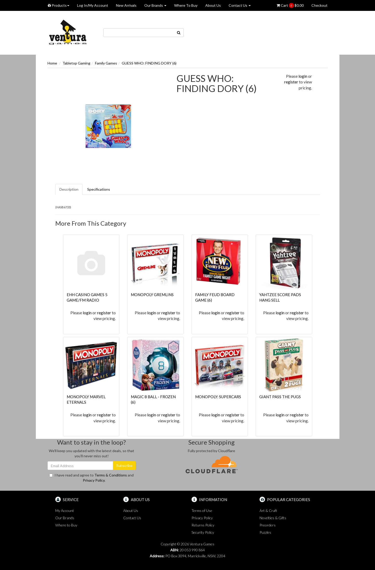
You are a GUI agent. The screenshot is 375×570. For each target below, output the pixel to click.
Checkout (319, 5)
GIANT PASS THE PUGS (280, 396)
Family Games (106, 63)
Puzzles (265, 532)
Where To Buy (185, 5)
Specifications (98, 189)
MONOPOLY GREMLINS (152, 294)
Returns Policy (203, 525)
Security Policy (203, 532)
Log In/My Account (92, 5)
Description (68, 189)
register (291, 81)
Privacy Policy (94, 480)
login (302, 76)
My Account (64, 510)
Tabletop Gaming (76, 63)
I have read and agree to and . (91, 477)
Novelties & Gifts (273, 518)
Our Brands (155, 5)
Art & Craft (268, 510)
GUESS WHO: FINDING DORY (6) (149, 63)
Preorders (268, 525)
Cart (290, 5)
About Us (213, 5)
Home (52, 63)
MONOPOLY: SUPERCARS (218, 396)
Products (58, 5)
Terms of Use (202, 510)
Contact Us (240, 5)
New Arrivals (126, 5)
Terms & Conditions (110, 475)
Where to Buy (66, 525)
